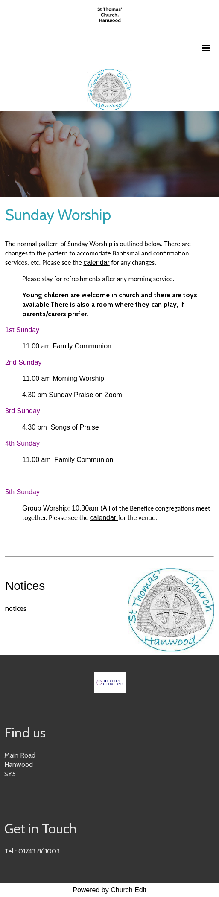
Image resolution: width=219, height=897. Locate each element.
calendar (96, 262)
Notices (25, 585)
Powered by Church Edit (109, 890)
